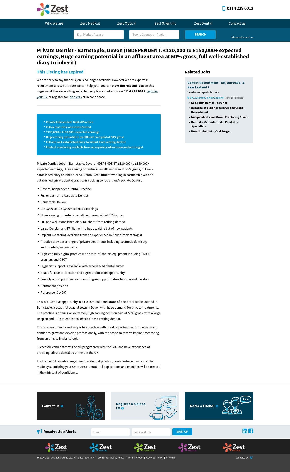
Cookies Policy (154, 457)
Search (200, 34)
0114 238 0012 (237, 8)
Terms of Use (135, 457)
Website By (244, 457)
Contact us (237, 23)
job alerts (75, 97)
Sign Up (182, 431)
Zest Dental (203, 23)
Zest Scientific (165, 23)
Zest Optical (126, 23)
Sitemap (171, 457)
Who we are (54, 23)
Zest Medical (90, 23)
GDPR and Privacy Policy (111, 457)
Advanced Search (242, 37)
